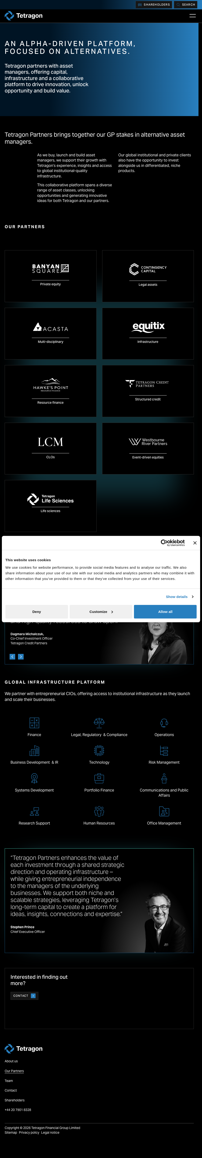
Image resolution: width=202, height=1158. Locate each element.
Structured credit (148, 399)
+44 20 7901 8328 (18, 1110)
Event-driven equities (148, 457)
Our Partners (14, 1071)
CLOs (50, 457)
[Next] (21, 657)
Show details (177, 597)
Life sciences (50, 511)
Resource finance (50, 402)
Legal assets (148, 284)
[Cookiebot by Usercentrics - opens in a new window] (164, 542)
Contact (24, 995)
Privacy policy (29, 1132)
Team (9, 1081)
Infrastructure (147, 342)
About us (11, 1061)
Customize (101, 611)
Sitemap (11, 1132)
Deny (36, 611)
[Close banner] (195, 543)
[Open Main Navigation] (192, 15)
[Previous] (12, 657)
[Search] (185, 4)
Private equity (50, 284)
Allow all (165, 611)
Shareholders (154, 5)
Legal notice (50, 1132)
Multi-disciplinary (50, 342)
